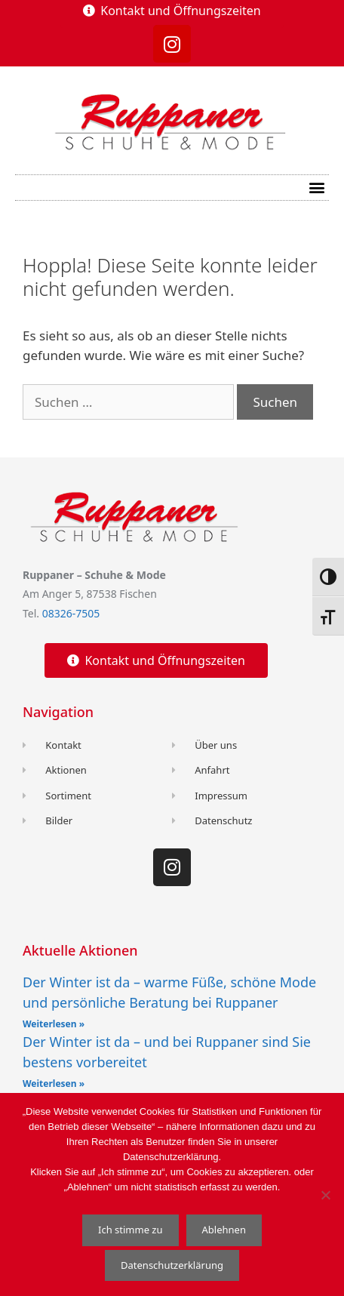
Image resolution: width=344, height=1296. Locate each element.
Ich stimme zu (130, 1229)
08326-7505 (71, 613)
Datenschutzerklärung (172, 1265)
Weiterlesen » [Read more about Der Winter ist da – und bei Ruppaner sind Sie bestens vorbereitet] (53, 1083)
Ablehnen (224, 1229)
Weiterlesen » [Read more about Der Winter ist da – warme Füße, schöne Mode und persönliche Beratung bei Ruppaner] (53, 1023)
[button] (316, 187)
